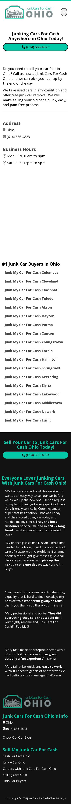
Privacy (60, 798)
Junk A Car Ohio (14, 762)
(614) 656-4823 (18, 136)
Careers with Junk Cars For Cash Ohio (29, 769)
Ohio (9, 722)
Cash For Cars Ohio (16, 756)
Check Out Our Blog (17, 737)
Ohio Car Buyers (14, 781)
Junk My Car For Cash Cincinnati (32, 290)
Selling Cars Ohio (15, 775)
